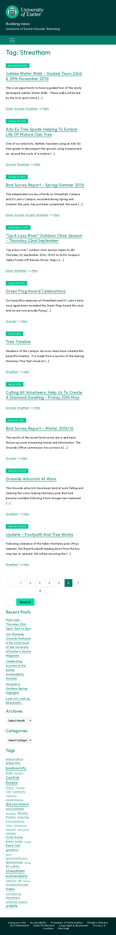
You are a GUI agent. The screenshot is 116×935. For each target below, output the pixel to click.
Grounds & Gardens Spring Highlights (16, 688)
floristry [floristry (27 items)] (22, 813)
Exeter (9, 108)
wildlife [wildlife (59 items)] (12, 906)
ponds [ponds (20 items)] (19, 841)
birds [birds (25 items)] (9, 772)
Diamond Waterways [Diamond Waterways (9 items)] (15, 800)
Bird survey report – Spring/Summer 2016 (45, 184)
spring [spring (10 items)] (27, 862)
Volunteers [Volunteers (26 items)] (13, 897)
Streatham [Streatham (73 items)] (15, 870)
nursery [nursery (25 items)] (11, 833)
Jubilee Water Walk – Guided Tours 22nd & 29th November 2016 (44, 76)
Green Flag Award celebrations (36, 291)
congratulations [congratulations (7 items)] (11, 796)
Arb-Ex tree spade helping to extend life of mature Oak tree (41, 132)
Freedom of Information (67, 922)
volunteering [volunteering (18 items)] (13, 893)
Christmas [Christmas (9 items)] (20, 788)
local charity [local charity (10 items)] (23, 829)
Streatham (31, 108)
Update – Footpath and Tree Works (39, 534)
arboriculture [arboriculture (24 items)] (14, 759)
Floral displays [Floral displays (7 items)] (11, 813)
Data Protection (44, 925)
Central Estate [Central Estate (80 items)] (12, 780)
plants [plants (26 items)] (10, 841)
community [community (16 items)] (19, 791)
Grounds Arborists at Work (31, 478)
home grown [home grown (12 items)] (20, 825)
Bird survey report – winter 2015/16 (39, 428)
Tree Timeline (18, 341)
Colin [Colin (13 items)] (9, 791)
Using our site (17, 922)
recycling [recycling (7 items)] (27, 842)
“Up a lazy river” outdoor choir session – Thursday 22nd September (44, 238)
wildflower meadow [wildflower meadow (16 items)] (17, 901)
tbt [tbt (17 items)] (20, 880)
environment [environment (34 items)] (15, 809)
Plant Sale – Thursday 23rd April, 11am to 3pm (18, 624)
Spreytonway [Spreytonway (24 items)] (14, 862)
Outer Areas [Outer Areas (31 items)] (14, 837)
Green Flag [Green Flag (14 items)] (23, 817)
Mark (46, 108)
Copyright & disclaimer (74, 925)
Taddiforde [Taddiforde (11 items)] (11, 881)
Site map (63, 928)
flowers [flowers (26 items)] (11, 817)
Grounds (19, 108)
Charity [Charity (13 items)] (10, 787)
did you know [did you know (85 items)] (17, 804)
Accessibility (38, 922)
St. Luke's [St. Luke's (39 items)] (13, 866)
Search (25, 602)
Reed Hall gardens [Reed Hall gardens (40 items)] (13, 847)
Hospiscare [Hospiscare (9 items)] (11, 829)
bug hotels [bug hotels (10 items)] (18, 773)
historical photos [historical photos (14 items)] (15, 821)
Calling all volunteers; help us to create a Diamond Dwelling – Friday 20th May (44, 395)
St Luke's (30, 215)
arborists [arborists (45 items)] (13, 763)
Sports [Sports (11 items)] (9, 854)
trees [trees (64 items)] (10, 889)
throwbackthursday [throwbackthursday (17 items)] (17, 884)
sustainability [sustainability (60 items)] (17, 876)
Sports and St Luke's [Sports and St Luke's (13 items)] (17, 858)
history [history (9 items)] (9, 825)
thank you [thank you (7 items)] (26, 881)
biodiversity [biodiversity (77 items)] (16, 768)
